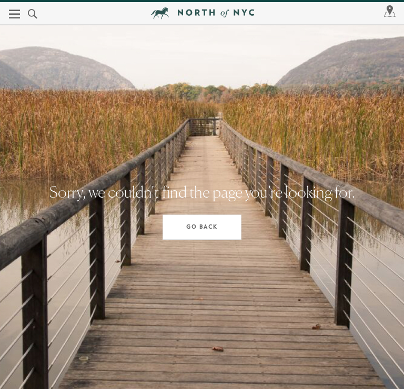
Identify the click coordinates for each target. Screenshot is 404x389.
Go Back (202, 227)
